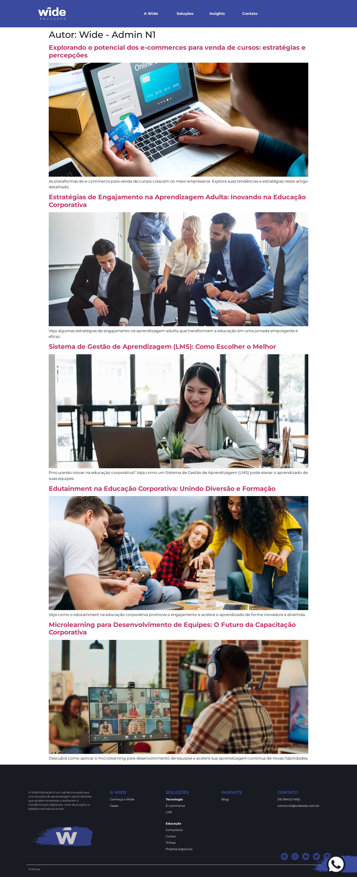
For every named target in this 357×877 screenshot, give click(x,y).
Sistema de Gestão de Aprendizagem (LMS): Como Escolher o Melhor (162, 346)
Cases (114, 805)
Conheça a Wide (122, 799)
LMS (169, 812)
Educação (173, 823)
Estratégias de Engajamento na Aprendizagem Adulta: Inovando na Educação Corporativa (177, 201)
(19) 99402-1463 (288, 799)
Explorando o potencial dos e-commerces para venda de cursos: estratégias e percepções (177, 51)
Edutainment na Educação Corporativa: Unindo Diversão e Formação (162, 488)
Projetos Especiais (179, 849)
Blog (225, 799)
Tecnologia (174, 799)
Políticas (34, 869)
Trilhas (171, 842)
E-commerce (175, 805)
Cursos (171, 836)
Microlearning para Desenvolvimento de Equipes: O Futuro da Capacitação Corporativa (172, 628)
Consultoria (174, 830)
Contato (250, 13)
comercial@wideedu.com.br (298, 805)
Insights (217, 13)
